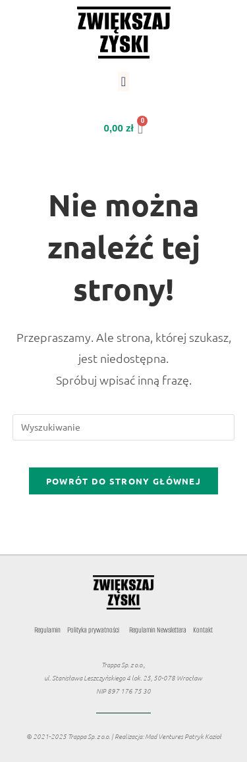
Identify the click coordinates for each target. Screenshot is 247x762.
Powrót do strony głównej (123, 481)
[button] (123, 81)
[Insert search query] (124, 427)
